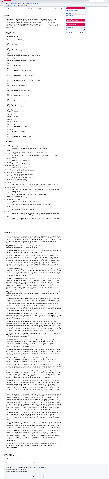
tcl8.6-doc (14, 5)
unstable (69, 32)
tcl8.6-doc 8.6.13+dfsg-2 (37, 467)
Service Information (32, 3)
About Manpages (15, 3)
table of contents (72, 20)
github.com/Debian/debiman (22, 476)
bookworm (8, 5)
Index (7, 3)
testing (68, 30)
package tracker (71, 13)
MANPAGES (7, 0)
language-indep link (72, 10)
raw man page (70, 16)
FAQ (23, 3)
